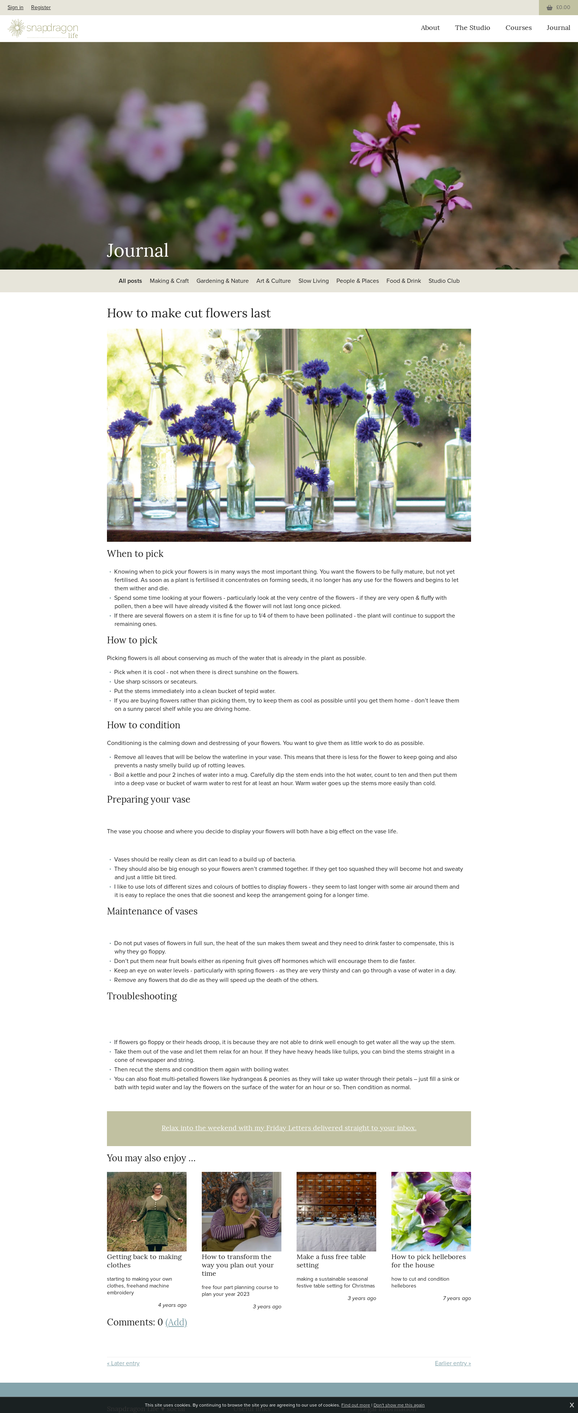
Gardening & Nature (222, 280)
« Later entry (123, 1363)
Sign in (16, 7)
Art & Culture (273, 280)
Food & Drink (403, 280)
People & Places (357, 280)
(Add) (176, 1323)
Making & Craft (169, 280)
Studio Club (444, 280)
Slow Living (313, 280)
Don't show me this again (399, 1405)
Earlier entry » (453, 1363)
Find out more (355, 1405)
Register (41, 7)
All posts (130, 280)
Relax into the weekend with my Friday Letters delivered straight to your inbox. (289, 1128)
